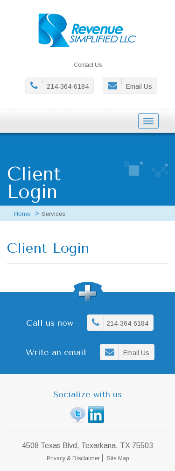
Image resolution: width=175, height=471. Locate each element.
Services (53, 213)
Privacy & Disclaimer (73, 458)
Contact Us (88, 65)
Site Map (118, 458)
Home (22, 213)
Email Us (139, 86)
